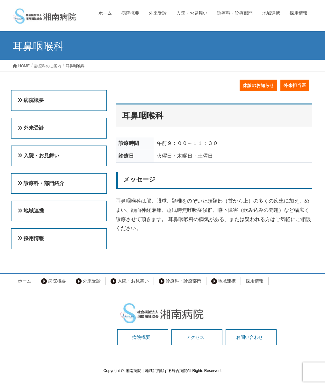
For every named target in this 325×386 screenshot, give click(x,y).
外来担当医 (295, 85)
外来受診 (88, 281)
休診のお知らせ (258, 85)
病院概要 (53, 281)
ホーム (24, 280)
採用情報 (255, 280)
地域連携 (223, 281)
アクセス (195, 337)
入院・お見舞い (130, 281)
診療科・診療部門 (180, 281)
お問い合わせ (249, 337)
